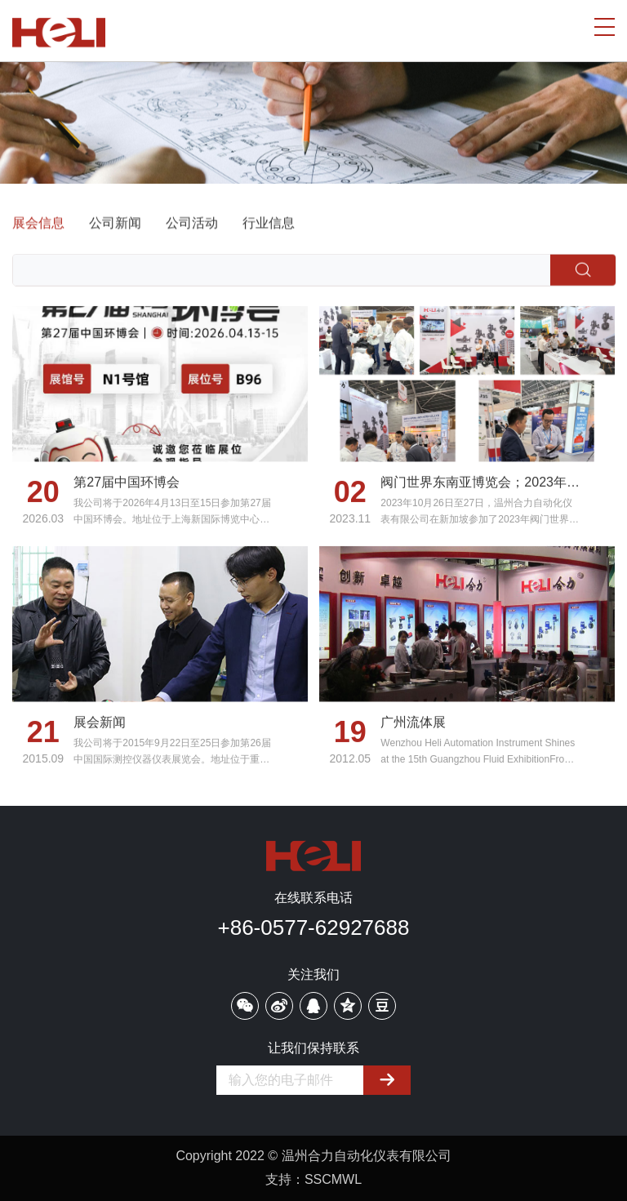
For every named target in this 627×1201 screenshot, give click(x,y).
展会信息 (38, 223)
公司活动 (192, 223)
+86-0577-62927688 (314, 927)
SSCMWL (333, 1179)
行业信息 (268, 223)
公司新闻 (115, 223)
